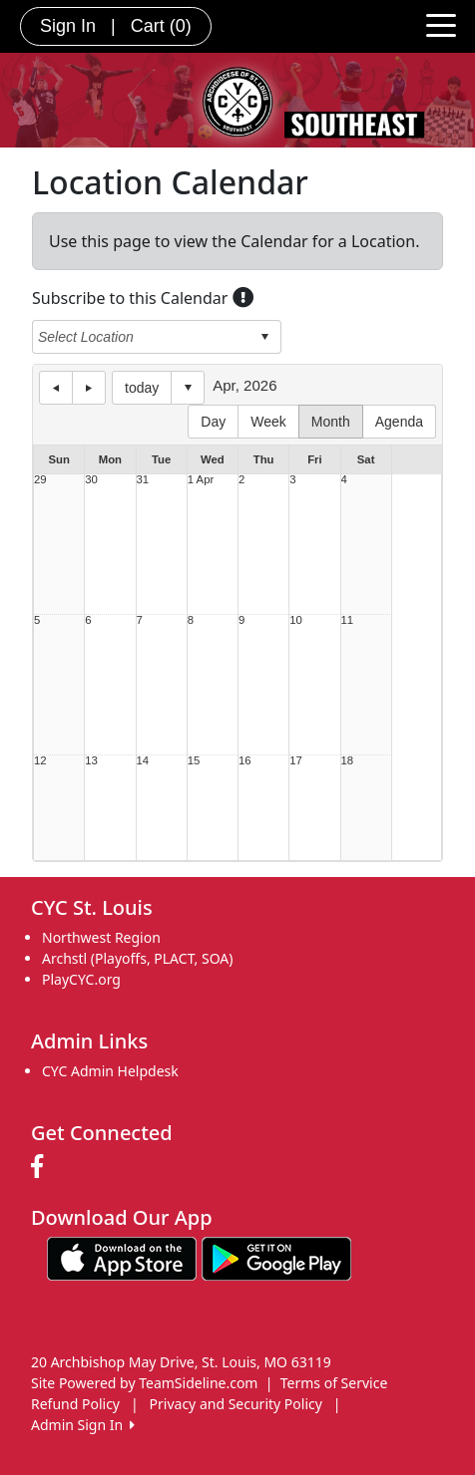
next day (89, 388)
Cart (161, 26)
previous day (56, 388)
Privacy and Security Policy (236, 1403)
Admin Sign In (83, 1424)
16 (244, 760)
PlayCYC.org (81, 979)
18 (347, 760)
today (142, 388)
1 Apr (201, 479)
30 (91, 479)
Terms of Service (334, 1382)
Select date (188, 388)
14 (143, 760)
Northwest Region (101, 937)
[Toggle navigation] (441, 24)
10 (295, 620)
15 (194, 760)
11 (347, 620)
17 (295, 760)
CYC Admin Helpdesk (110, 1070)
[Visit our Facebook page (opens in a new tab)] (42, 1167)
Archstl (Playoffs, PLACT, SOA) (137, 958)
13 (91, 760)
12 (40, 760)
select (264, 337)
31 (143, 479)
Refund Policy (75, 1403)
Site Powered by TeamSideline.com (144, 1382)
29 (40, 479)
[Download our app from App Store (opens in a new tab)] (122, 1256)
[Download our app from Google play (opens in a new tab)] (276, 1256)
